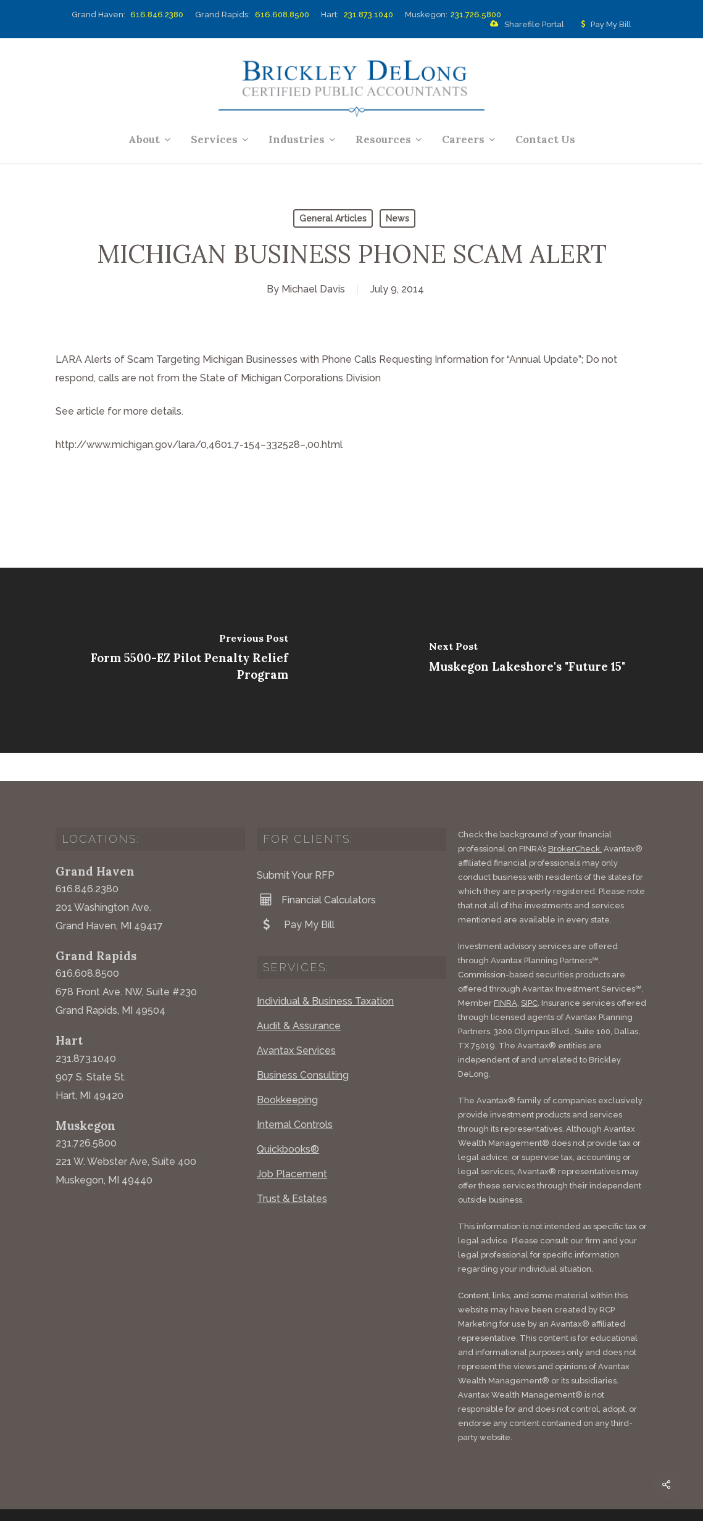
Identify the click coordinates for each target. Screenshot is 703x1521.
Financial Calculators (316, 871)
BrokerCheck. (575, 820)
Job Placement (292, 1145)
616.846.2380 (156, 14)
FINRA (505, 974)
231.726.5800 (476, 14)
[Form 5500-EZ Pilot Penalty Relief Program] (176, 660)
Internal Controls (295, 1096)
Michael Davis (313, 289)
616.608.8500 (282, 14)
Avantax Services (296, 1022)
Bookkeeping (287, 1071)
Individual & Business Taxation (325, 973)
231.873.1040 (368, 14)
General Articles (333, 218)
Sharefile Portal (524, 24)
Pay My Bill (603, 24)
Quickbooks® (288, 1121)
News (397, 218)
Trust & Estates (292, 1170)
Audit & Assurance (299, 997)
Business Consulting (303, 1047)
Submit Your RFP (296, 847)
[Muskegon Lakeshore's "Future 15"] (528, 660)
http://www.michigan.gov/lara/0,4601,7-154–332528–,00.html (199, 444)
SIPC (529, 974)
